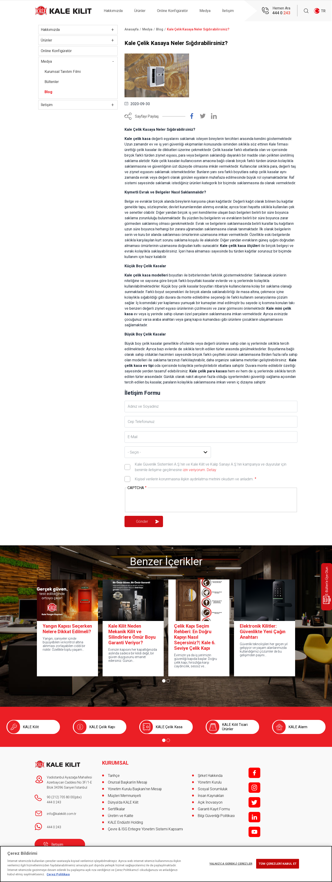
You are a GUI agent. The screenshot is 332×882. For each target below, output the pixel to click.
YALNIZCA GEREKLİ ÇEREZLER (230, 863)
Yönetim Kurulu (210, 782)
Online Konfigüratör (172, 11)
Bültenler (51, 82)
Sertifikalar (116, 809)
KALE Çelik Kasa (169, 727)
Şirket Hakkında (210, 775)
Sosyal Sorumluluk (213, 789)
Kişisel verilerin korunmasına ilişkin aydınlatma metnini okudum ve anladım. (194, 479)
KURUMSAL (115, 763)
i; (254, 787)
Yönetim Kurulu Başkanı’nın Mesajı (135, 789)
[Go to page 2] (168, 681)
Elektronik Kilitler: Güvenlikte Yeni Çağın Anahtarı (262, 631)
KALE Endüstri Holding (125, 822)
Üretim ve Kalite (120, 816)
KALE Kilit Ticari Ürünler (235, 726)
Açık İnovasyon (210, 802)
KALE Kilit (31, 727)
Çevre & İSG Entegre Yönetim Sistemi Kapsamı (145, 829)
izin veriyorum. (194, 470)
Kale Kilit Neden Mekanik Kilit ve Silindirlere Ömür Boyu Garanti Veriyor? (132, 634)
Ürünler (139, 11)
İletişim (228, 11)
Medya (204, 11)
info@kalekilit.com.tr (61, 814)
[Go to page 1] (164, 681)
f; (254, 773)
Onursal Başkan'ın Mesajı (127, 782)
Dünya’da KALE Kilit (123, 802)
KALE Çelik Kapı (102, 727)
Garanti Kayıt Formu (214, 809)
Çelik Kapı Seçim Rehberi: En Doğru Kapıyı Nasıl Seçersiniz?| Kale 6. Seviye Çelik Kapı (194, 637)
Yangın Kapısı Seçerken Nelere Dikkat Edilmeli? (67, 628)
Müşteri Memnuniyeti (124, 795)
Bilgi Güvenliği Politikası (216, 816)
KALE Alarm (297, 727)
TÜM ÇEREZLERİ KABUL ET (277, 863)
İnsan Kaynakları (211, 795)
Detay (211, 470)
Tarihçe (114, 775)
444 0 (281, 12)
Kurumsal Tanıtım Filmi (62, 71)
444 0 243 (54, 802)
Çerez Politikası (58, 874)
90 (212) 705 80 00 (60, 797)
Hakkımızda (113, 11)
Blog (48, 92)
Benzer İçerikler (166, 561)
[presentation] (162, 500)
